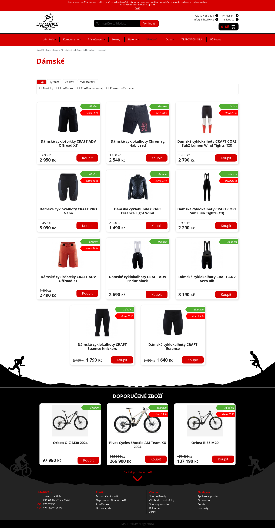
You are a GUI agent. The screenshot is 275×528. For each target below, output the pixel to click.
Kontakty (203, 508)
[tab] (41, 81)
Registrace (228, 19)
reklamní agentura (141, 524)
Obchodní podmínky (161, 500)
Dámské (102, 49)
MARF (125, 524)
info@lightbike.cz (204, 19)
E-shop (46, 49)
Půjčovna (215, 39)
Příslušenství (95, 39)
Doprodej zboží (105, 508)
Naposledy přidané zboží (111, 500)
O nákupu (204, 500)
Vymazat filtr (87, 81)
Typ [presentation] (41, 81)
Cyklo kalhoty (89, 49)
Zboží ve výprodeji (92, 88)
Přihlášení (228, 15)
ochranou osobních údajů (194, 2)
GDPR (152, 512)
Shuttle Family (157, 496)
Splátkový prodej (208, 496)
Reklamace (155, 508)
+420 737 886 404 (203, 15)
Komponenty (71, 39)
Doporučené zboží (107, 496)
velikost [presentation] (69, 81)
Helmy (116, 39)
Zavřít (137, 8)
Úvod (39, 49)
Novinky (48, 88)
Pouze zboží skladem (122, 88)
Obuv (169, 39)
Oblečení (151, 39)
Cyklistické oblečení (71, 49)
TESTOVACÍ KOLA (192, 39)
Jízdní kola (48, 39)
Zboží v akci (67, 88)
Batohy (132, 39)
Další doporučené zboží (137, 472)
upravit (151, 4)
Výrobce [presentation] (54, 81)
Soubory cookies (159, 504)
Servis (201, 504)
